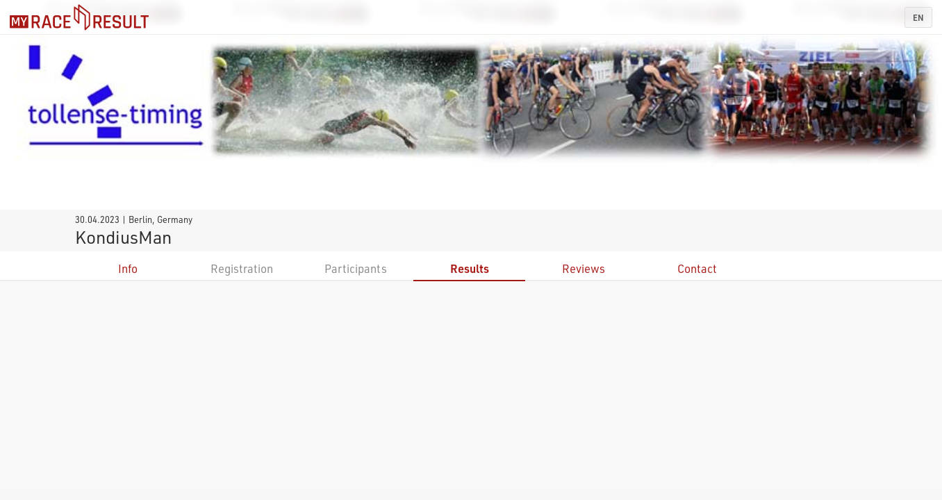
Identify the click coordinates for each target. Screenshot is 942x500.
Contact (697, 268)
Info (128, 268)
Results (469, 268)
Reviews (583, 268)
